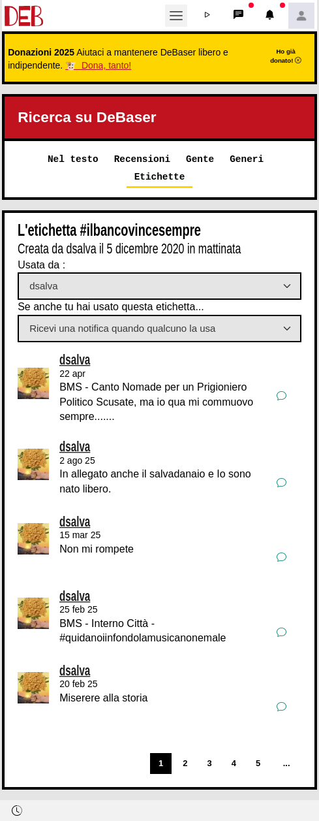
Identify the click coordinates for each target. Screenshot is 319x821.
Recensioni (142, 159)
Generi (247, 159)
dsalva (74, 359)
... (286, 763)
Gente (200, 159)
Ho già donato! (285, 55)
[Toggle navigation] (176, 16)
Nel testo (73, 159)
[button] (207, 16)
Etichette (159, 176)
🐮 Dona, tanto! (98, 65)
